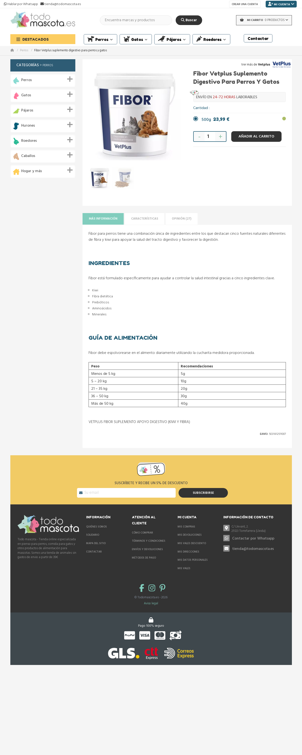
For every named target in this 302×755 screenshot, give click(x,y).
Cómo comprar (142, 533)
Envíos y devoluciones (147, 549)
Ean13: (264, 434)
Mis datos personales (193, 560)
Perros (24, 50)
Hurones (28, 126)
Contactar (94, 552)
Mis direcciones (188, 552)
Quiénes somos (96, 527)
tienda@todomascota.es (253, 549)
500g (215, 119)
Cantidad (201, 108)
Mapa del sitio (96, 543)
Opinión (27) (181, 218)
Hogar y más (31, 171)
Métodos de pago (144, 558)
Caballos (28, 156)
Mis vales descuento (192, 543)
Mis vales (184, 568)
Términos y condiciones (148, 541)
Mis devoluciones (190, 535)
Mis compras (186, 527)
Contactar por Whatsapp (253, 538)
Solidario (92, 535)
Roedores (29, 141)
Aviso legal (151, 603)
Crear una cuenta (245, 4)
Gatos (26, 95)
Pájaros (27, 110)
